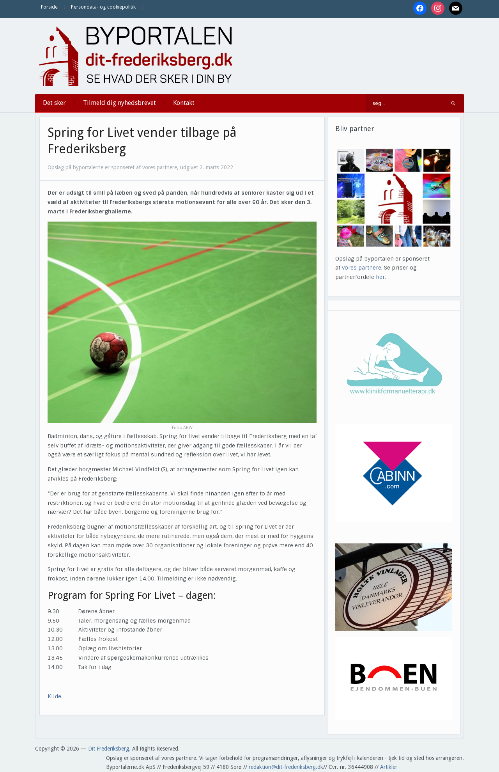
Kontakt (184, 102)
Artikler (388, 767)
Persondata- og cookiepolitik (103, 7)
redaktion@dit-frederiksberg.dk (286, 767)
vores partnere (361, 267)
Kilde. (56, 696)
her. (381, 276)
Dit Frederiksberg (108, 748)
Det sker (54, 102)
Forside (49, 7)
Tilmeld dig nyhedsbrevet (119, 102)
